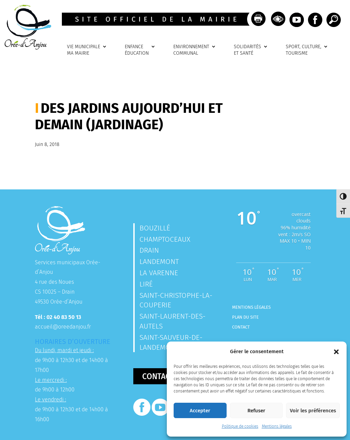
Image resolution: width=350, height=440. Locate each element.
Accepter (200, 411)
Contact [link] (241, 327)
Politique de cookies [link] (240, 426)
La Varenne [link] (158, 272)
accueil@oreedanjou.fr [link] (63, 326)
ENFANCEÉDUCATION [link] (137, 50)
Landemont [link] (159, 261)
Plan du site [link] (245, 317)
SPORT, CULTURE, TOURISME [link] (303, 50)
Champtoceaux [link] (164, 239)
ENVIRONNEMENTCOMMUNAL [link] (191, 50)
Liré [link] (146, 284)
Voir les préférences (313, 411)
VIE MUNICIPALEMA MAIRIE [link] (83, 50)
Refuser (256, 411)
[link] (25, 47)
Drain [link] (149, 250)
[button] (336, 351)
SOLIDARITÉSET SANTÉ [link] (247, 50)
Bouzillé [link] (154, 228)
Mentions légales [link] (277, 426)
